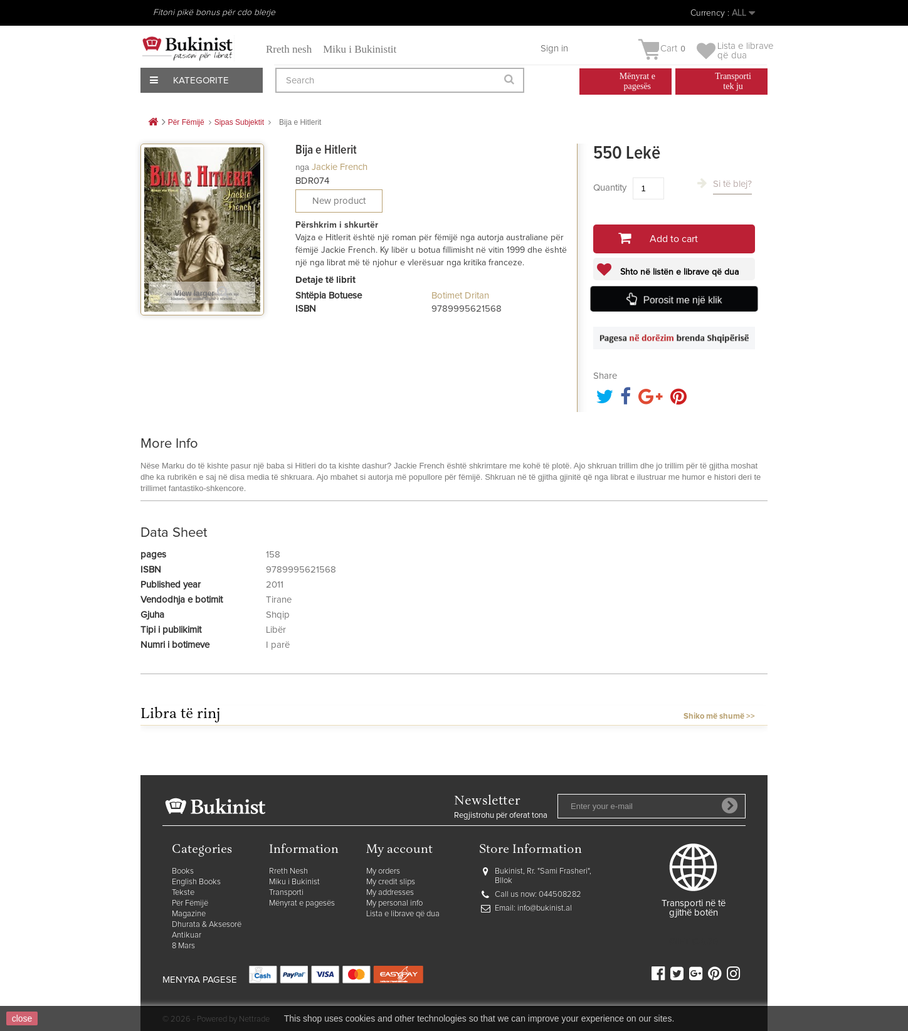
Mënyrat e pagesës (302, 903)
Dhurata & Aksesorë (206, 925)
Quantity (609, 188)
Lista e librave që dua (403, 914)
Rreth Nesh (288, 871)
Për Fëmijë (190, 903)
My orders (383, 871)
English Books (196, 882)
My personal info (394, 903)
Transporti (286, 893)
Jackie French (339, 167)
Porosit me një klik (682, 299)
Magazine (189, 914)
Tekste (183, 893)
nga (302, 167)
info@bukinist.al (544, 908)
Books (183, 871)
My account (399, 850)
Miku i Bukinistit (359, 49)
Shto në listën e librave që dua (678, 272)
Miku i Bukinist (294, 882)
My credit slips (390, 882)
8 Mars (183, 946)
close (22, 1018)
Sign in (554, 48)
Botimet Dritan (460, 295)
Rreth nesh (289, 49)
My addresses (390, 893)
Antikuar (186, 935)
